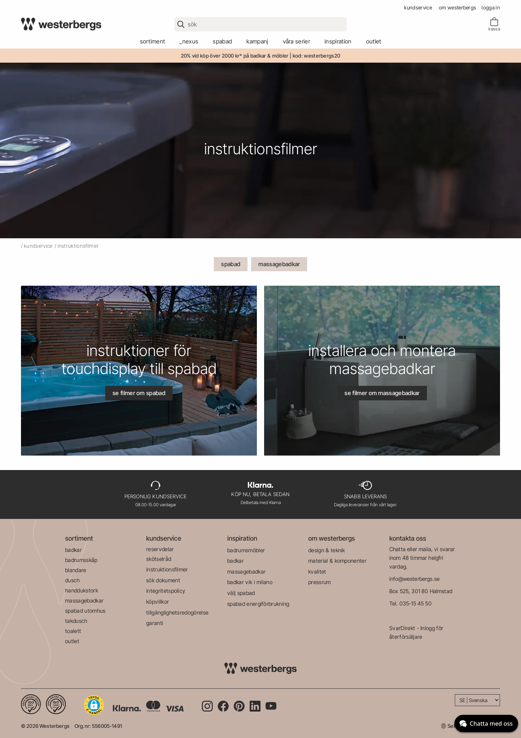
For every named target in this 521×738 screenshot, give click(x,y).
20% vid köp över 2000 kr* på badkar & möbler (235, 56)
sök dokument (163, 580)
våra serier (296, 41)
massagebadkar (279, 264)
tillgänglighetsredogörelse (177, 612)
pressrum (319, 582)
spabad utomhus (85, 610)
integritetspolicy (165, 590)
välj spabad (241, 593)
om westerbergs (457, 7)
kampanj (257, 41)
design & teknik (326, 550)
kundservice (418, 7)
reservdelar (160, 549)
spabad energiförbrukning (258, 603)
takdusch (76, 620)
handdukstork (81, 590)
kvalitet (317, 571)
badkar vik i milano (249, 582)
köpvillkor (157, 601)
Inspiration (338, 41)
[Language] (477, 700)
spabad (222, 41)
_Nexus (188, 41)
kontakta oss (407, 538)
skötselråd (158, 558)
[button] (94, 705)
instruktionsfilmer (167, 569)
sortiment (152, 41)
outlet (373, 41)
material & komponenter (337, 560)
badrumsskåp (81, 560)
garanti (154, 623)
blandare (75, 570)
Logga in (491, 7)
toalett (73, 631)
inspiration (242, 538)
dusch (72, 580)
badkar (73, 549)
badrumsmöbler (246, 550)
